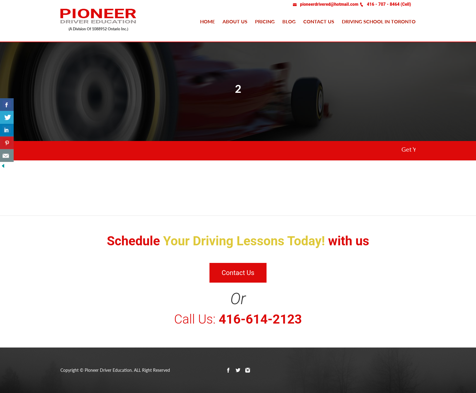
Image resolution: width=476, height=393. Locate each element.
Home (207, 21)
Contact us (318, 21)
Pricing (265, 21)
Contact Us (238, 273)
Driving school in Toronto (379, 21)
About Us (235, 21)
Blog (289, 21)
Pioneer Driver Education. (109, 370)
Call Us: (238, 319)
